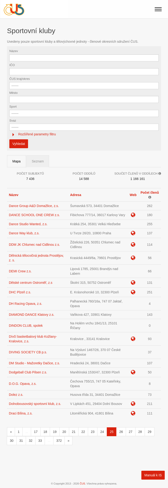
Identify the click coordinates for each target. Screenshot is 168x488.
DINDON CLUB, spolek (26, 325)
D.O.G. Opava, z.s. (22, 384)
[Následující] (68, 440)
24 (102, 432)
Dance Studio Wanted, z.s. (28, 224)
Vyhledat (18, 144)
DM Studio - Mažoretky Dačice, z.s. (34, 363)
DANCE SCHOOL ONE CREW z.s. (34, 215)
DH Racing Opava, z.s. (25, 303)
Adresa (75, 195)
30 (12, 440)
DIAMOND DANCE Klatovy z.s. (31, 314)
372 (59, 440)
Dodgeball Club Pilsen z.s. (28, 372)
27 (130, 432)
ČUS (82, 483)
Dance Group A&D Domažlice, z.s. (34, 206)
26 (121, 432)
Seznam (38, 161)
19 (55, 432)
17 (36, 432)
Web (133, 195)
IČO (12, 65)
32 (30, 440)
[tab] (84, 134)
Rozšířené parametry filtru (36, 134)
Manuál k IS (153, 475)
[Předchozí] (11, 431)
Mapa (16, 161)
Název (13, 51)
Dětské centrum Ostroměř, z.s (30, 282)
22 (83, 432)
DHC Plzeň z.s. (20, 292)
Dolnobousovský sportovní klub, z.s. (35, 404)
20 (64, 432)
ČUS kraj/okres (19, 79)
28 (140, 432)
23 (93, 432)
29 (149, 432)
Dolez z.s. (16, 395)
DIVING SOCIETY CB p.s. (28, 352)
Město (13, 93)
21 (74, 432)
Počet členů (149, 192)
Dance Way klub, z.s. (24, 233)
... (26, 432)
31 (21, 440)
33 (40, 440)
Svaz (12, 120)
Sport (13, 106)
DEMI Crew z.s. (20, 271)
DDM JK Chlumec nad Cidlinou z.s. (34, 244)
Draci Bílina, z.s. (20, 413)
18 (45, 432)
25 (112, 432)
